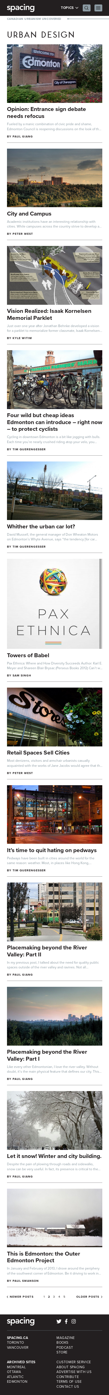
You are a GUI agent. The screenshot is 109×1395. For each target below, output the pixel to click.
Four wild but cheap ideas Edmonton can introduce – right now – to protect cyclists (54, 422)
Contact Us (67, 1386)
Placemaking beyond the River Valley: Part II (47, 951)
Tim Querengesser (29, 449)
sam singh (22, 675)
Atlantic (15, 1376)
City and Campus (29, 213)
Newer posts (22, 1297)
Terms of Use (69, 1381)
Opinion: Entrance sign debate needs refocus (46, 112)
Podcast (64, 1347)
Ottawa (14, 1371)
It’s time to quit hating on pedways (52, 850)
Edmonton (17, 1381)
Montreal (16, 1367)
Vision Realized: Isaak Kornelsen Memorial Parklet (49, 314)
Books (62, 1342)
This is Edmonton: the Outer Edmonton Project (43, 1257)
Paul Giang (23, 136)
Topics (70, 8)
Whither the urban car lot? (41, 526)
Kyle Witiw (22, 338)
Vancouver (18, 1347)
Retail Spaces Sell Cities (38, 752)
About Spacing (70, 1367)
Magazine (65, 1337)
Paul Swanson (26, 1281)
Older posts (87, 1297)
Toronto (15, 1342)
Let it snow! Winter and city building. (54, 1156)
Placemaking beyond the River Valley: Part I (47, 1055)
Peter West (23, 234)
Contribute (67, 1376)
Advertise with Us (73, 1371)
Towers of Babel (28, 655)
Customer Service (73, 1362)
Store (62, 1352)
